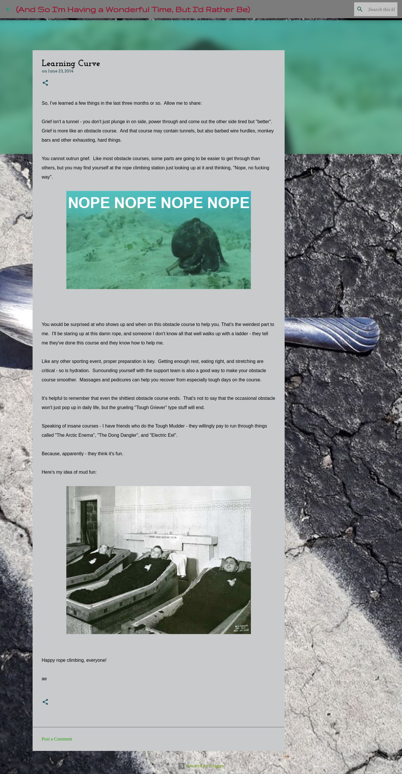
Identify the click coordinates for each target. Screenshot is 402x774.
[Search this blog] (367, 9)
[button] (45, 83)
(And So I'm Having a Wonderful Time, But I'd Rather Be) (133, 9)
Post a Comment (57, 738)
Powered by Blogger (201, 765)
